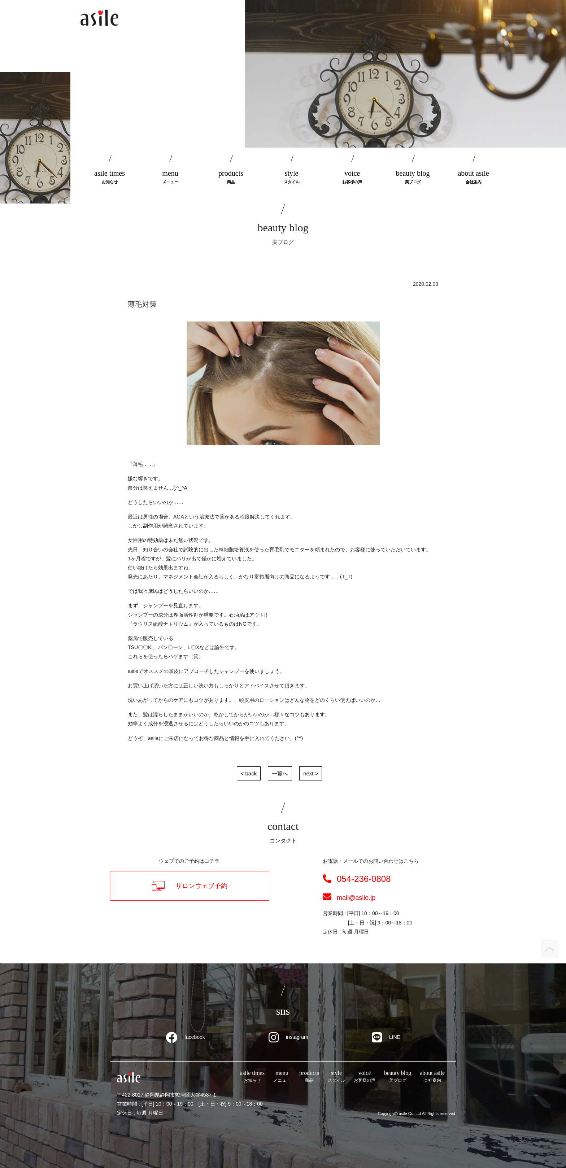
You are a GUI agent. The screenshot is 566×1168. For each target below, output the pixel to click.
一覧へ (280, 773)
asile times (109, 177)
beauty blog (413, 177)
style (291, 177)
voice (352, 177)
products (231, 177)
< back (249, 773)
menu (170, 177)
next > (310, 773)
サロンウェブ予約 (189, 886)
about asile (473, 177)
